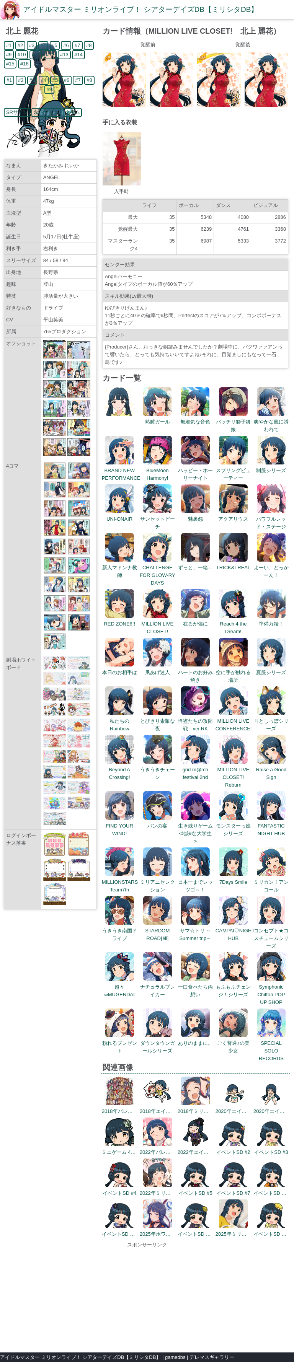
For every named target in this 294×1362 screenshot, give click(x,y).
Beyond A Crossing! (119, 769)
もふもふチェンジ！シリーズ (233, 986)
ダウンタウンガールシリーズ (157, 1043)
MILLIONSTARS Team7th (120, 882)
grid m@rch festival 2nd (195, 769)
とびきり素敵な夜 (157, 721)
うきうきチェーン (157, 769)
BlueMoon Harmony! (157, 470)
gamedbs (175, 1357)
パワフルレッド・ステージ (271, 518)
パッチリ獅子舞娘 (233, 421)
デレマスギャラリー (211, 1357)
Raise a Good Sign (271, 769)
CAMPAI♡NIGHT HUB (235, 930)
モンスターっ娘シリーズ (233, 825)
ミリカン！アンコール (271, 882)
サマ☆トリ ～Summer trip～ (195, 930)
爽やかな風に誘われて (271, 421)
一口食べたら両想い (195, 986)
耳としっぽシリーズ (271, 721)
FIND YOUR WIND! (119, 825)
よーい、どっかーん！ (271, 567)
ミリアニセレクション (157, 882)
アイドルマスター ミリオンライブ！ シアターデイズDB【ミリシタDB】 (140, 9)
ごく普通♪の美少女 (233, 1043)
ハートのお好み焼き (195, 672)
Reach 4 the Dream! (233, 623)
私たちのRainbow (119, 721)
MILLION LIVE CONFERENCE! (234, 721)
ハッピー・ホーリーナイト (195, 470)
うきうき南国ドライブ (119, 930)
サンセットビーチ (157, 518)
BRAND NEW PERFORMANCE (121, 470)
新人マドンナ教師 (119, 567)
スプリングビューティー (233, 470)
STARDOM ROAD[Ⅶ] (157, 930)
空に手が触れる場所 (233, 672)
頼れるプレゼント (119, 1043)
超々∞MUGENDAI (120, 986)
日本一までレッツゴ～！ (195, 882)
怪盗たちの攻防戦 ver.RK (195, 721)
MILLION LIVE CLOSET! (157, 623)
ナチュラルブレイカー (157, 986)
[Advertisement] (147, 1296)
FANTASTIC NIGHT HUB (271, 825)
